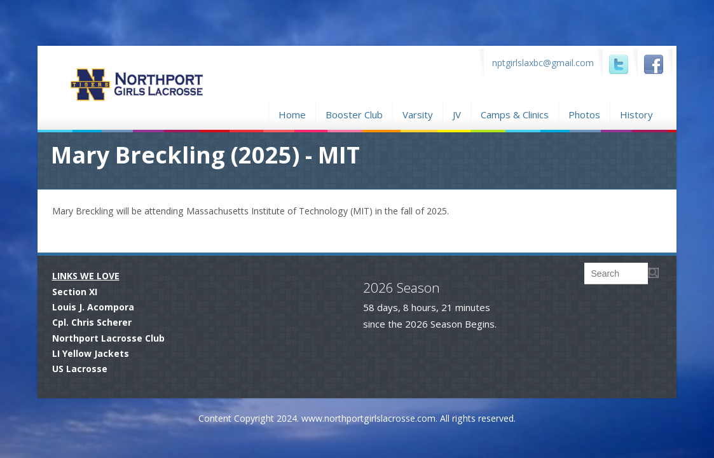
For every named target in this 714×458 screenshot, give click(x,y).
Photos (584, 113)
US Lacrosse (79, 369)
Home (292, 113)
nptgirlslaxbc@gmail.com (543, 63)
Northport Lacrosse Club (108, 338)
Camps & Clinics (515, 113)
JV (457, 114)
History (636, 114)
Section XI (74, 292)
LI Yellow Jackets (90, 353)
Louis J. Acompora (93, 307)
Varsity (417, 114)
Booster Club (354, 113)
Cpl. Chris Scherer (92, 322)
